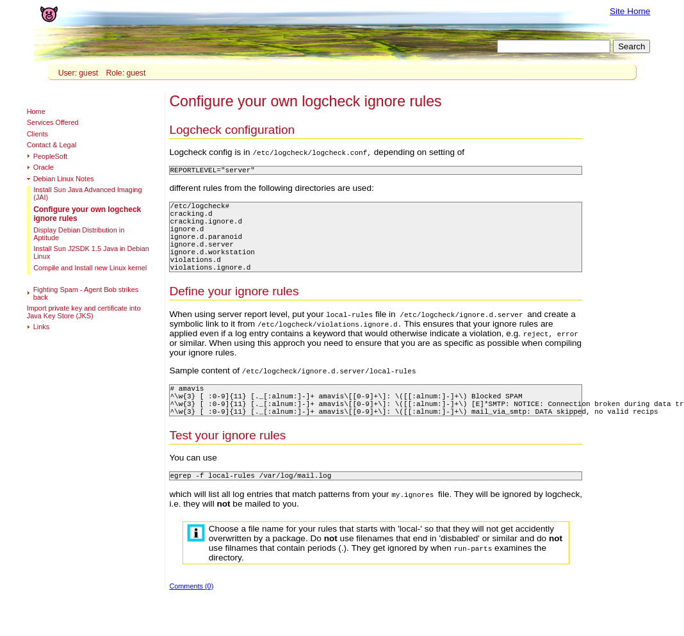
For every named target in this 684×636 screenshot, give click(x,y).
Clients (37, 134)
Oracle (43, 167)
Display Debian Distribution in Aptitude (78, 233)
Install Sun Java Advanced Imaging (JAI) (87, 193)
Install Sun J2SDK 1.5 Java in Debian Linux (91, 252)
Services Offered (53, 122)
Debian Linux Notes (63, 179)
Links (41, 326)
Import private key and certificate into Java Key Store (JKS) (84, 312)
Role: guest (125, 73)
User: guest (78, 73)
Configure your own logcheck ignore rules (87, 214)
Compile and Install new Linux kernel (90, 268)
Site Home (630, 11)
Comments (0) (191, 615)
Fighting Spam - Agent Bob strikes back (85, 293)
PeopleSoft (50, 156)
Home (36, 111)
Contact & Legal (51, 145)
